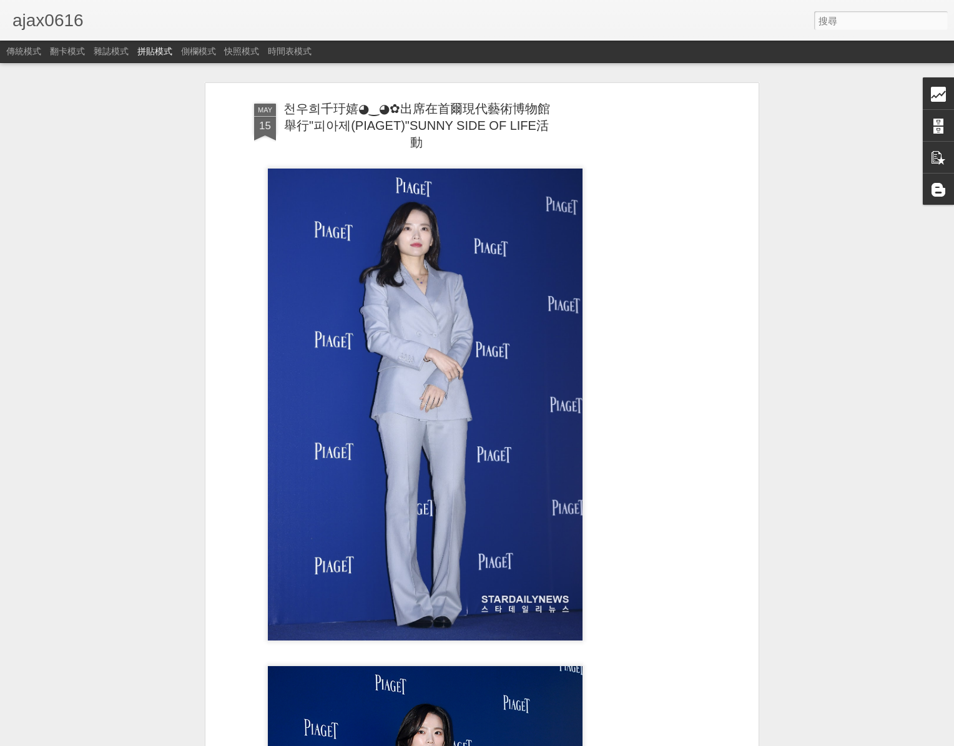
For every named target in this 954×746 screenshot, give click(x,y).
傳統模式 (23, 51)
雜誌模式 (111, 51)
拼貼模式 (154, 51)
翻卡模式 (67, 51)
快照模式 (241, 51)
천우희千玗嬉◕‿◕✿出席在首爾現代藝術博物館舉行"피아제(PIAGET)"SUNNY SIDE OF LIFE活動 (416, 125)
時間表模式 (290, 51)
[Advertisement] (647, 294)
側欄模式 (198, 51)
